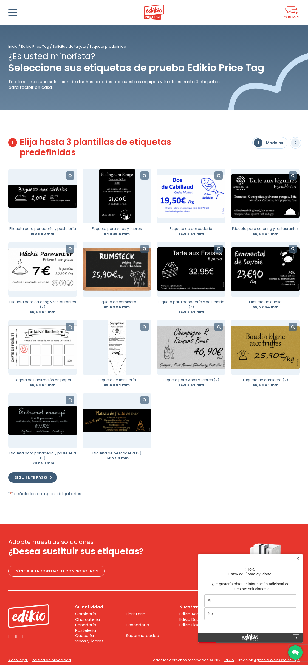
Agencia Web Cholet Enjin (277, 660)
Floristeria (135, 614)
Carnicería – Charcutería (87, 616)
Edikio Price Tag (35, 46)
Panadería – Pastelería (87, 627)
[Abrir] (12, 12)
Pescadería (137, 625)
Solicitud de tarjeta (69, 46)
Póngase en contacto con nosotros (56, 571)
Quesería (84, 635)
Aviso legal (18, 660)
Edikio (229, 660)
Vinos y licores (89, 641)
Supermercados (142, 635)
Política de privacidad (51, 660)
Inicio (13, 46)
